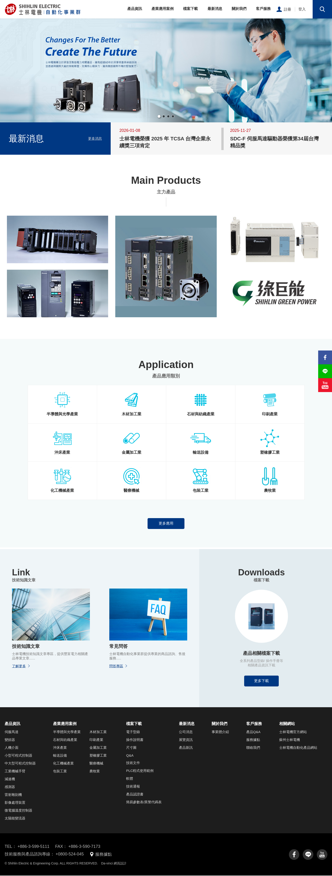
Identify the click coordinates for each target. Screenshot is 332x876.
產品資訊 (136, 9)
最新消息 (215, 9)
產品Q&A (253, 732)
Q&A (129, 756)
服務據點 (253, 740)
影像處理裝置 (15, 803)
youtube (322, 855)
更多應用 (166, 524)
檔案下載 (191, 9)
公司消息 (186, 732)
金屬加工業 (98, 748)
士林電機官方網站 (293, 732)
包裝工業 (60, 771)
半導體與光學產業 (67, 732)
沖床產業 (60, 748)
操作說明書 (134, 740)
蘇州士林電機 (289, 740)
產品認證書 (134, 795)
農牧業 (94, 771)
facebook (294, 855)
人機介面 (11, 748)
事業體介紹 (220, 732)
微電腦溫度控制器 (18, 811)
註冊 (287, 9)
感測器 (10, 787)
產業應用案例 (164, 9)
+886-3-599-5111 (34, 847)
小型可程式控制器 (18, 756)
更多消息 (95, 138)
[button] (159, 116)
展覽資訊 (186, 740)
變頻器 (10, 740)
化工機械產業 (63, 764)
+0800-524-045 (70, 854)
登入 (302, 9)
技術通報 (133, 787)
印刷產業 (96, 740)
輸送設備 (60, 756)
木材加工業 (98, 732)
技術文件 (133, 763)
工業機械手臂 (15, 771)
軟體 (129, 779)
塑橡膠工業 (98, 756)
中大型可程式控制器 (20, 764)
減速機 (10, 779)
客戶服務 (263, 9)
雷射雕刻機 (13, 795)
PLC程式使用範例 (140, 771)
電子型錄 (133, 732)
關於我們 (239, 9)
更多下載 (261, 681)
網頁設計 (120, 864)
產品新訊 (186, 748)
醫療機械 (96, 764)
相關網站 (287, 724)
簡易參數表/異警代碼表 (144, 802)
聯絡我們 (253, 748)
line (308, 855)
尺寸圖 (131, 748)
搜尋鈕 (322, 9)
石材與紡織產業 (65, 740)
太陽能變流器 (15, 819)
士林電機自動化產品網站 (298, 748)
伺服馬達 (11, 732)
